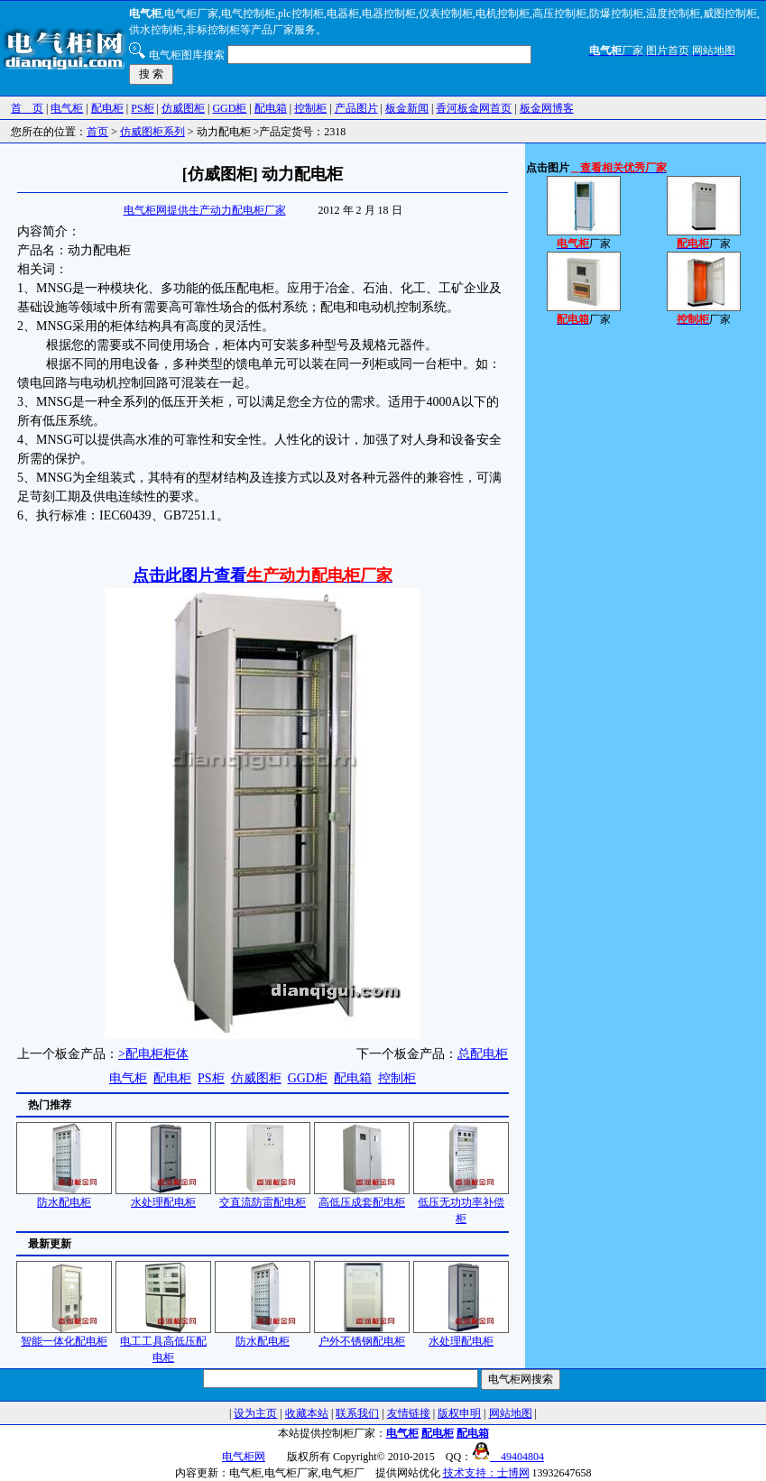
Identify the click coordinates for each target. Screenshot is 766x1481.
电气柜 (67, 108)
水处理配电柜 (163, 1196)
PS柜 (142, 108)
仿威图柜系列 (152, 131)
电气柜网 (243, 1456)
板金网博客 (547, 108)
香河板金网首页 (474, 108)
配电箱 (270, 108)
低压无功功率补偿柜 (461, 1204)
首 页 (27, 108)
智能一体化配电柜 (64, 1335)
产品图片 (356, 108)
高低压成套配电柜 (362, 1196)
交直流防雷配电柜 (262, 1196)
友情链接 (408, 1413)
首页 (97, 131)
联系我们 (357, 1413)
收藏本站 (306, 1413)
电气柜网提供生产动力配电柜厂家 (205, 210)
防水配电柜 (64, 1196)
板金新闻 (407, 108)
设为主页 (255, 1413)
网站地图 (510, 1413)
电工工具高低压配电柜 (163, 1343)
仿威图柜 (183, 108)
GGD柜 (229, 108)
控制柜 (310, 108)
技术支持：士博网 (486, 1473)
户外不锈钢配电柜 (362, 1335)
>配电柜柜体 (153, 1054)
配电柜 (107, 108)
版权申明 (459, 1413)
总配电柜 (482, 1054)
